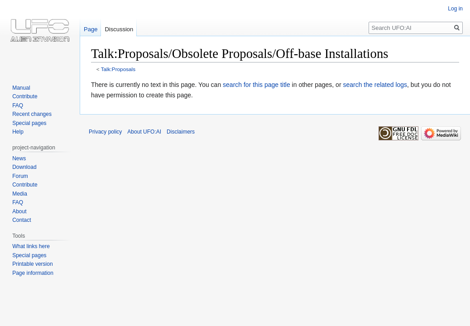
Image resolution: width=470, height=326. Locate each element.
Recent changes (32, 114)
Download (24, 167)
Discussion (119, 29)
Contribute (24, 96)
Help (18, 132)
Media (19, 194)
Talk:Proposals (118, 69)
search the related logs (375, 84)
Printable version (32, 264)
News (19, 158)
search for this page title (256, 84)
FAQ (17, 105)
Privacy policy (105, 132)
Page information (32, 273)
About (19, 211)
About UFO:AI (144, 132)
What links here (31, 246)
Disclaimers (181, 132)
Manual (21, 88)
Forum (20, 176)
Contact (21, 220)
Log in (455, 8)
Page (90, 29)
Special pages (29, 123)
